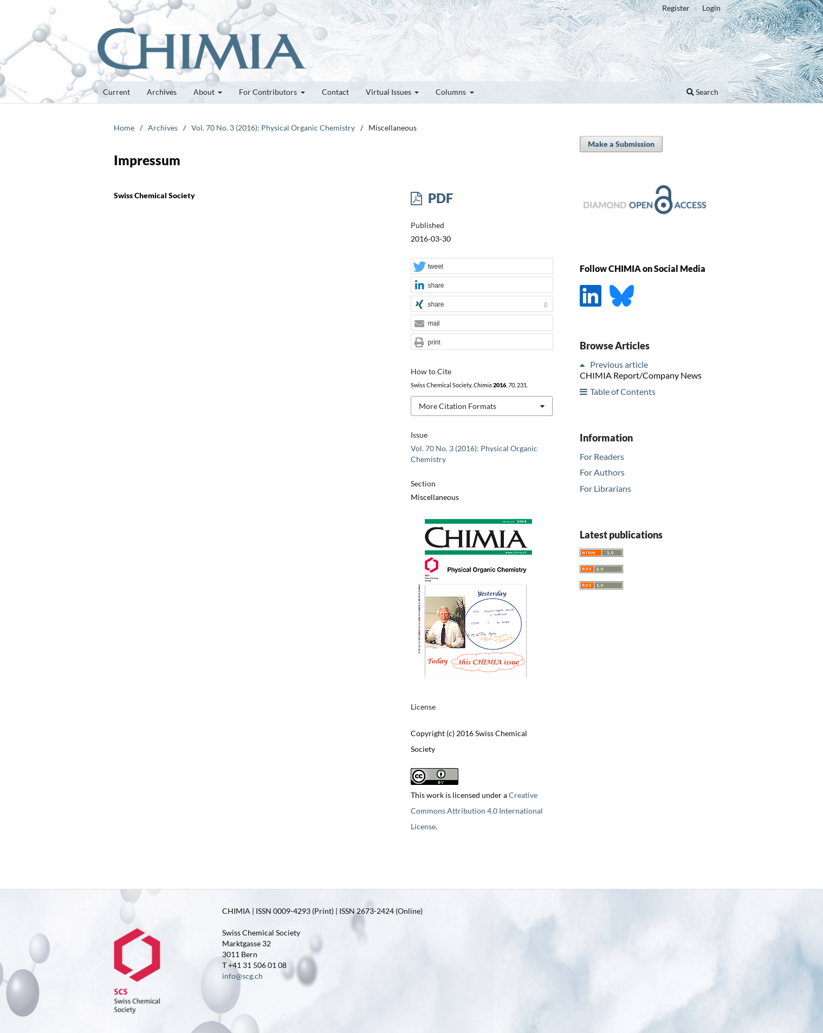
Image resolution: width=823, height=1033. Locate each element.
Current (116, 91)
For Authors (602, 472)
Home (124, 127)
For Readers (602, 456)
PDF (439, 198)
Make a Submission (621, 143)
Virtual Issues (389, 91)
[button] (481, 266)
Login (711, 7)
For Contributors (269, 91)
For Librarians (605, 488)
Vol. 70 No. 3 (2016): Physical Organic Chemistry (273, 127)
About (204, 91)
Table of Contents (623, 391)
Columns (452, 91)
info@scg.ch (242, 975)
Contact (335, 91)
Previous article (619, 364)
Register (676, 7)
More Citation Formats (457, 406)
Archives (162, 91)
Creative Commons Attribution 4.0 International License (477, 810)
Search (702, 91)
